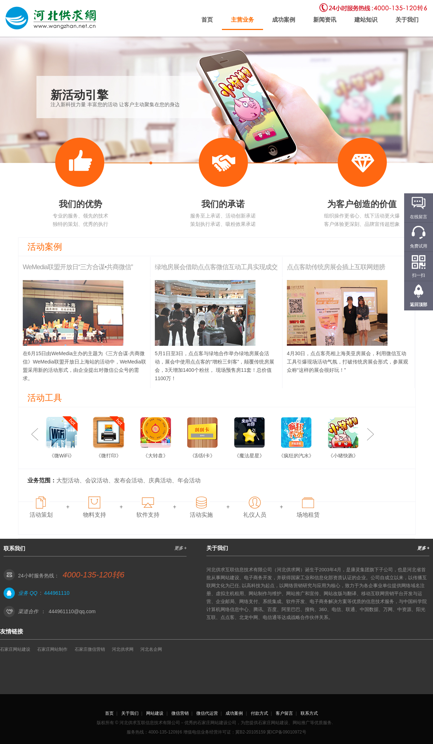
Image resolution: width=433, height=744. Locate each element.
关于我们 (407, 20)
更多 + (180, 548)
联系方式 (309, 713)
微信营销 (180, 713)
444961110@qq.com (72, 611)
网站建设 (154, 713)
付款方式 (259, 713)
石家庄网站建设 (15, 649)
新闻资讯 (324, 20)
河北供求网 (123, 649)
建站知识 (365, 20)
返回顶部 (418, 304)
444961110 (56, 593)
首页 (207, 20)
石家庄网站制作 (52, 649)
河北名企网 (151, 649)
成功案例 (283, 20)
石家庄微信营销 (90, 649)
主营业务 (242, 20)
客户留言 (284, 713)
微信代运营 (207, 713)
